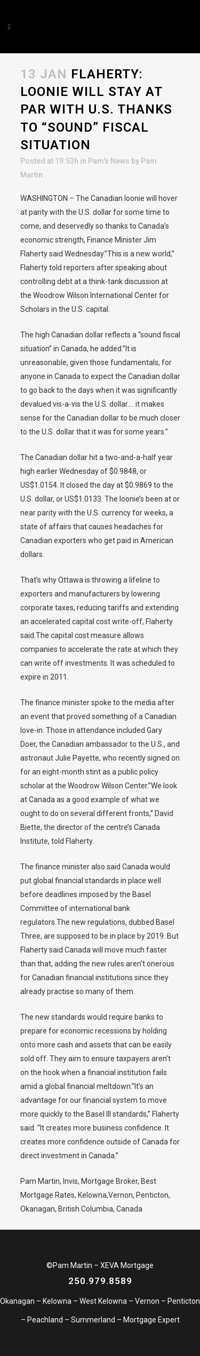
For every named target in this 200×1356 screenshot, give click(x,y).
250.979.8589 (100, 1281)
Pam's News (109, 161)
